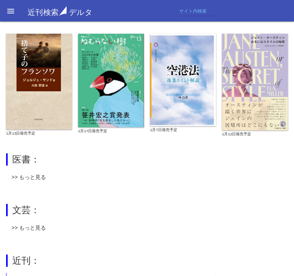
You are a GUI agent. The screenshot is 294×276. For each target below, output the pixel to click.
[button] (11, 11)
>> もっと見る (28, 177)
